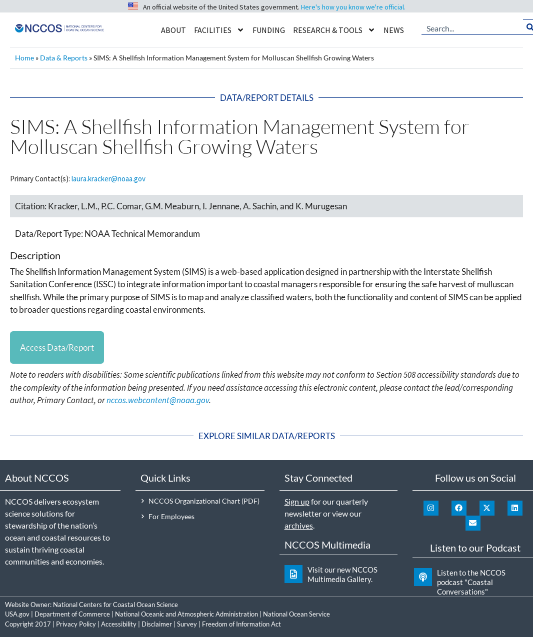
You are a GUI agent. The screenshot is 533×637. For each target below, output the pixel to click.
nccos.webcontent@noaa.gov (157, 400)
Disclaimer (157, 624)
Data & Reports (64, 57)
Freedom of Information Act (241, 624)
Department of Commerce (72, 614)
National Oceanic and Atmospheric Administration (186, 614)
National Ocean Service (296, 614)
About (173, 30)
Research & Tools (334, 29)
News (394, 30)
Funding (268, 30)
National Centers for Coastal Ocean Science (115, 605)
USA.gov (17, 614)
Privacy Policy (76, 624)
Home (24, 57)
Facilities (219, 29)
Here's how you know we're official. (353, 6)
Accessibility (118, 624)
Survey (187, 624)
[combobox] (473, 27)
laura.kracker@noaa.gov (109, 178)
